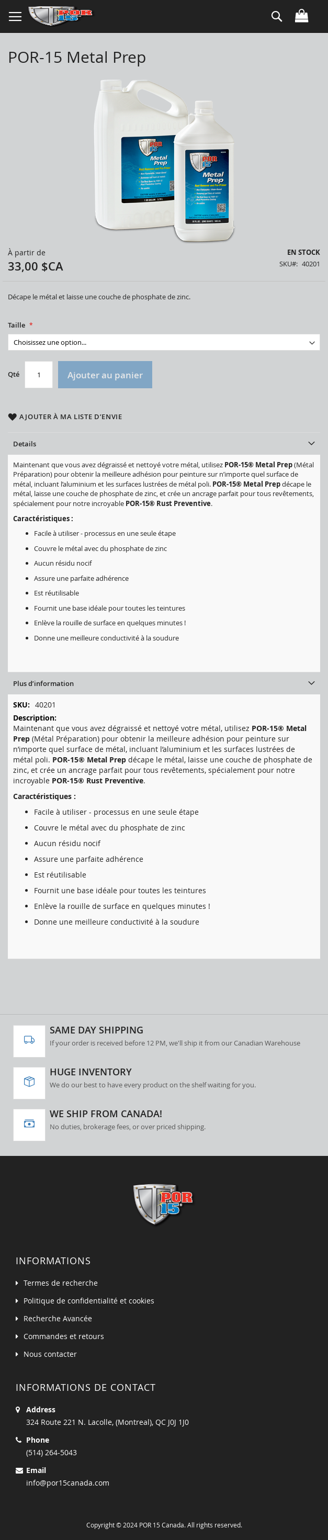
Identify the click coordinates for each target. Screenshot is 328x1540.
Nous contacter (50, 1354)
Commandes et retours (64, 1336)
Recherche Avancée (58, 1318)
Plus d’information (43, 683)
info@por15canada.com (67, 1483)
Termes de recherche (61, 1283)
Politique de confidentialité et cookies (89, 1301)
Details (24, 443)
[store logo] (61, 16)
